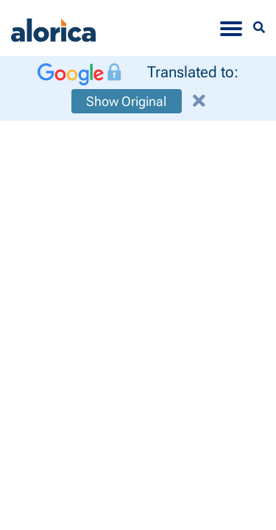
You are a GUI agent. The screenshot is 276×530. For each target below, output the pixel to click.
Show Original (126, 101)
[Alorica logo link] (53, 28)
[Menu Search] (259, 28)
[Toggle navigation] (231, 28)
